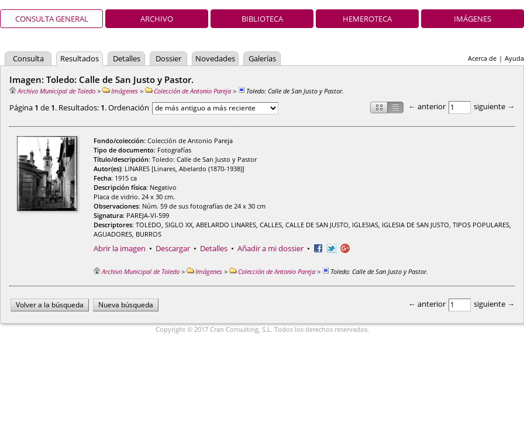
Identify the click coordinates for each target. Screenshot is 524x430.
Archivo (156, 18)
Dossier (168, 58)
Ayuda (514, 58)
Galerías (262, 58)
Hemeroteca (367, 18)
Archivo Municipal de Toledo (52, 90)
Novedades (215, 58)
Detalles (126, 58)
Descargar (173, 248)
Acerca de (482, 58)
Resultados (79, 58)
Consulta (28, 58)
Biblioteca (262, 18)
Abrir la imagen (120, 248)
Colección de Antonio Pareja (188, 90)
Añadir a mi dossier (270, 248)
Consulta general (51, 18)
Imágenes (472, 18)
